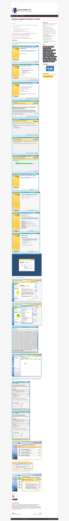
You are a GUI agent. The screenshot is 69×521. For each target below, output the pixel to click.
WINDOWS (52, 61)
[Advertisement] (34, 4)
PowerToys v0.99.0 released (47, 39)
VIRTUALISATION (45, 61)
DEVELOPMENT (45, 48)
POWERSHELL (45, 58)
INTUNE (49, 53)
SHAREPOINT (53, 58)
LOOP (54, 53)
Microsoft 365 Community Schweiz (18, 507)
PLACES (55, 56)
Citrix (49, 46)
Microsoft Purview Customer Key (47, 38)
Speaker (17, 508)
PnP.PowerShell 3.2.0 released (47, 27)
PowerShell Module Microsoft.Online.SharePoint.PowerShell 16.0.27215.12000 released (48, 35)
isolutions (13, 505)
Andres (13, 504)
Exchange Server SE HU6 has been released (49, 30)
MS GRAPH (44, 56)
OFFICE (52, 56)
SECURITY (49, 58)
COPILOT (52, 46)
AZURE (46, 46)
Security (15, 499)
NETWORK (48, 56)
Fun (51, 51)
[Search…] (50, 19)
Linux (52, 53)
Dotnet (50, 48)
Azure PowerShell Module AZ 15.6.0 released (49, 33)
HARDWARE (44, 53)
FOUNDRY (48, 51)
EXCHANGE (44, 51)
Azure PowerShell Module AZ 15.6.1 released (49, 31)
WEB (49, 61)
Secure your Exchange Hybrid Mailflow (48, 28)
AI (43, 46)
